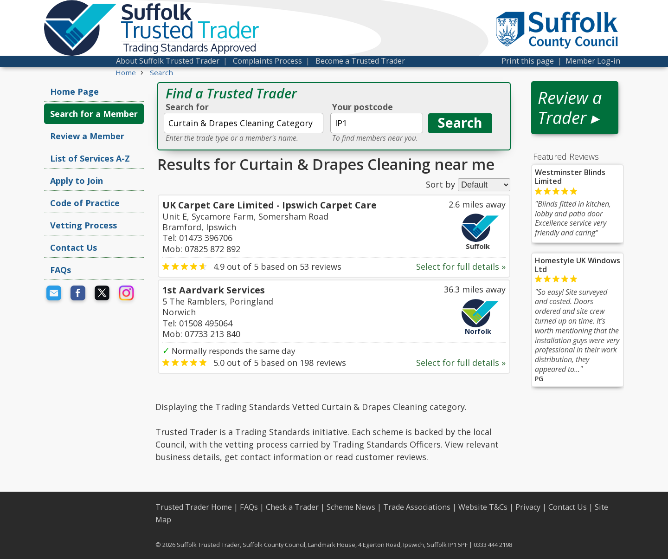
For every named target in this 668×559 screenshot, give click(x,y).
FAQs (60, 269)
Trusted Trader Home (193, 507)
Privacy (527, 507)
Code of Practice (85, 202)
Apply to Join (76, 180)
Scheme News (351, 507)
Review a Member (87, 136)
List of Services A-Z (90, 158)
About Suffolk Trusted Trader (167, 61)
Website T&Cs (482, 507)
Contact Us (73, 247)
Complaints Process (267, 61)
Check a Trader (292, 507)
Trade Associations (416, 507)
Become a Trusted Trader (360, 61)
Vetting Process (83, 225)
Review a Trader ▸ (570, 107)
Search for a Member (94, 113)
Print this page (527, 61)
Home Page (74, 91)
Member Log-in (592, 61)
